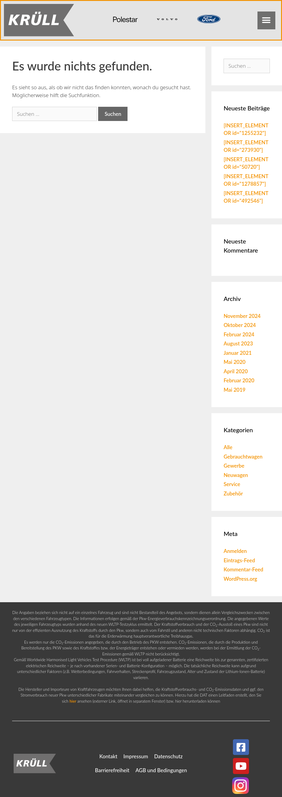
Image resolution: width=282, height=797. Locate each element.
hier (73, 701)
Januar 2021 (238, 353)
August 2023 (238, 343)
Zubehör (233, 493)
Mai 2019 (234, 390)
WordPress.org (240, 579)
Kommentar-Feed (243, 569)
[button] (266, 20)
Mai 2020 (234, 362)
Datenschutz (168, 756)
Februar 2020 (239, 380)
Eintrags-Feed (239, 560)
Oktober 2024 (240, 325)
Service (232, 484)
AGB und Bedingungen (161, 770)
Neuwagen (236, 475)
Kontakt (108, 756)
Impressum (135, 756)
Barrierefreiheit (112, 770)
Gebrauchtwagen (243, 456)
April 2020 (236, 371)
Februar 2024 (239, 334)
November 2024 (242, 316)
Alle (228, 447)
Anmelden (235, 551)
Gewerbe (234, 465)
